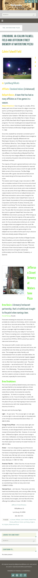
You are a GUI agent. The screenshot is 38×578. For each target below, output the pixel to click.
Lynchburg (26, 522)
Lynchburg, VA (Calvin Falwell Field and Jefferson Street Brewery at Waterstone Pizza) (18, 40)
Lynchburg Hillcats (11, 83)
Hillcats (11, 522)
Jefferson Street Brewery (19, 505)
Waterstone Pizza (14, 524)
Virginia (6, 524)
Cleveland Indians (16, 89)
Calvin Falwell (24, 519)
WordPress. (27, 571)
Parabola (18, 571)
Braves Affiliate (15, 519)
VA (3, 524)
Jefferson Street (18, 522)
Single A (32, 522)
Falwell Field (32, 519)
